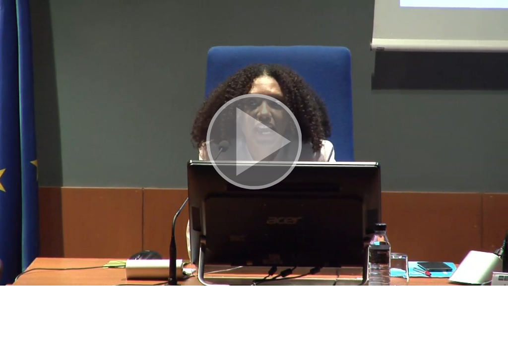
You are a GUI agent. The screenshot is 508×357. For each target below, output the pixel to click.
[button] (254, 143)
